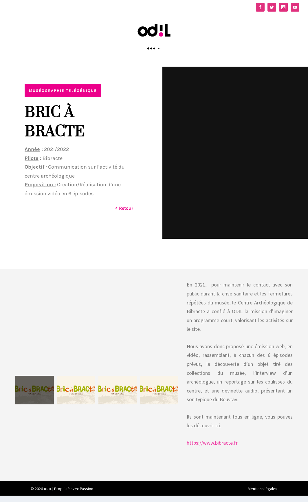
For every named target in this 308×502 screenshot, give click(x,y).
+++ (151, 55)
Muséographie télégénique (63, 97)
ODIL (48, 495)
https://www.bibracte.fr (212, 449)
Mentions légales (262, 495)
